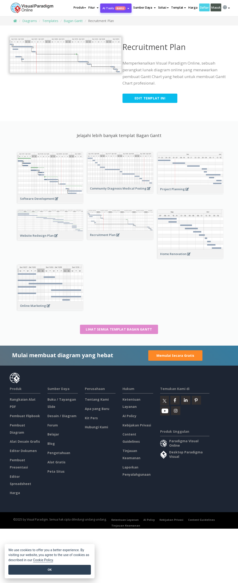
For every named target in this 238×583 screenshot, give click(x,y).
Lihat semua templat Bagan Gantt (119, 329)
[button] (93, 7)
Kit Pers (91, 418)
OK (50, 569)
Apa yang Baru (97, 408)
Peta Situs (56, 471)
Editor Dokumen (23, 451)
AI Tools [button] (115, 8)
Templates (50, 21)
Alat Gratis (56, 462)
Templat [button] (178, 7)
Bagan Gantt (73, 21)
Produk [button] (79, 7)
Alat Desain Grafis (25, 441)
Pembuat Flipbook (25, 416)
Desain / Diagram (61, 416)
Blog (51, 443)
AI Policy (129, 416)
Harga (193, 7)
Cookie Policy (43, 560)
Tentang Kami (97, 399)
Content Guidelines (201, 519)
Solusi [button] (163, 7)
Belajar (53, 434)
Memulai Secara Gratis (175, 355)
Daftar (204, 7)
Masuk (216, 7)
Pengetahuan (58, 453)
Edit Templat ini (150, 98)
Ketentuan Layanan (125, 519)
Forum (52, 425)
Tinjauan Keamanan (125, 525)
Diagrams (29, 21)
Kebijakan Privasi (136, 425)
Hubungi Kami (96, 427)
